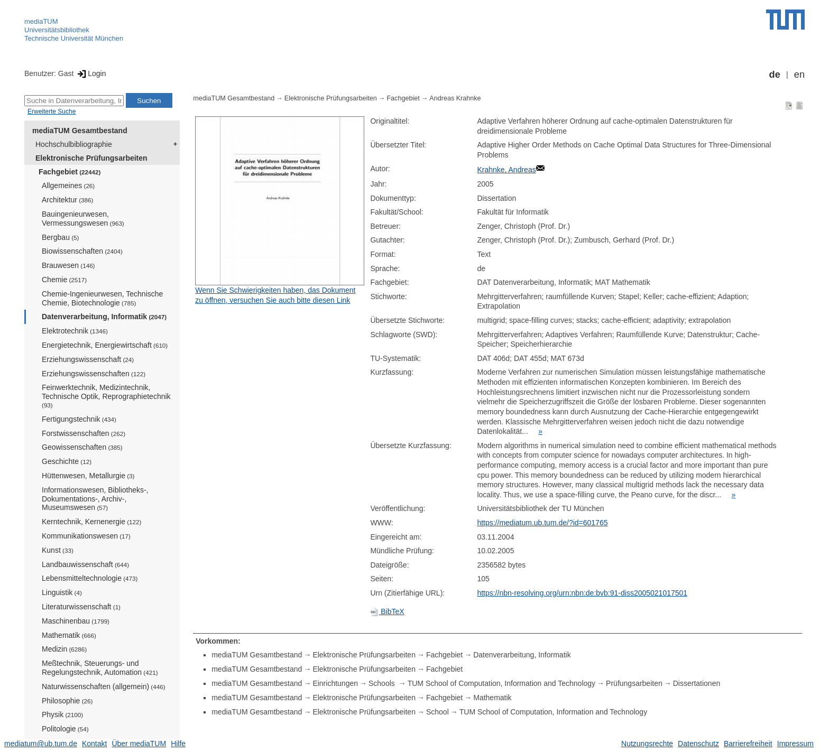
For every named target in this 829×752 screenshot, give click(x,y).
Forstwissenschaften (83, 433)
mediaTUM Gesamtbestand (79, 130)
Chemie (64, 279)
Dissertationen (697, 683)
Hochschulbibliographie (73, 144)
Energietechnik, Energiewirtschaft (105, 345)
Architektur (67, 200)
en (799, 74)
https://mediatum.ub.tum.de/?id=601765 (542, 522)
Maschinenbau (75, 621)
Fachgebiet (69, 172)
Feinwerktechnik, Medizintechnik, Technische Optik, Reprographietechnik (106, 396)
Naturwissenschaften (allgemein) (103, 686)
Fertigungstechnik (79, 419)
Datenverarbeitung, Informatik (104, 316)
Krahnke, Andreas (506, 169)
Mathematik (69, 635)
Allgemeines (68, 185)
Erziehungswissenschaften (93, 373)
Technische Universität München (73, 38)
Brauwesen (68, 265)
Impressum (795, 743)
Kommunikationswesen (86, 536)
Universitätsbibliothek (56, 30)
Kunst (57, 550)
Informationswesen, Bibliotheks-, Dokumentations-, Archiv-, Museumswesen (95, 499)
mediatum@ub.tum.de (40, 743)
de (774, 74)
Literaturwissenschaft (81, 606)
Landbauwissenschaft (85, 564)
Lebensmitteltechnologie (89, 578)
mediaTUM (41, 21)
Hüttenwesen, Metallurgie (88, 475)
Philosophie (67, 701)
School (437, 712)
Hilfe (178, 743)
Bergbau (60, 237)
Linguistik (62, 592)
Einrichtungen (335, 683)
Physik (62, 714)
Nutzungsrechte (647, 743)
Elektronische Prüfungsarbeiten (91, 158)
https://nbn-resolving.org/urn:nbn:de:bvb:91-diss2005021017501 (582, 593)
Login (91, 73)
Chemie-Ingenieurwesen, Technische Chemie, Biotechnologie (102, 298)
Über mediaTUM (139, 743)
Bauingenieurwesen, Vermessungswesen (83, 218)
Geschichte (66, 461)
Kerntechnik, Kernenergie (91, 521)
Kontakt (94, 743)
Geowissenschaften (82, 447)
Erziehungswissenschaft (88, 359)
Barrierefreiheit (748, 743)
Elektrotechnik (75, 331)
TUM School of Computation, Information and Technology (501, 683)
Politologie (65, 729)
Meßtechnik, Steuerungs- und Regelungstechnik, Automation (100, 667)
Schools (383, 683)
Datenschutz (698, 743)
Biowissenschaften (82, 251)
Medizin (64, 649)
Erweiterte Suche (51, 111)
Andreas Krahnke (455, 98)
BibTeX (387, 611)
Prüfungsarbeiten (634, 683)
